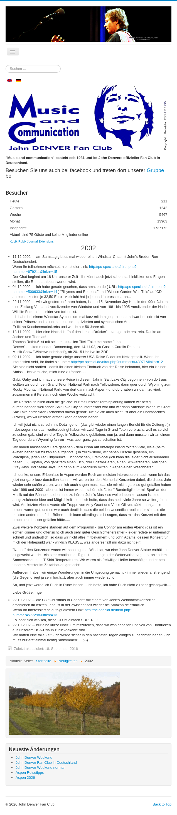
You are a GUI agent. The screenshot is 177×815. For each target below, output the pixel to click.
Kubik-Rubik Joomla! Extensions (32, 241)
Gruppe (155, 170)
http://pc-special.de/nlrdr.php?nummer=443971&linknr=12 (117, 362)
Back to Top (162, 804)
